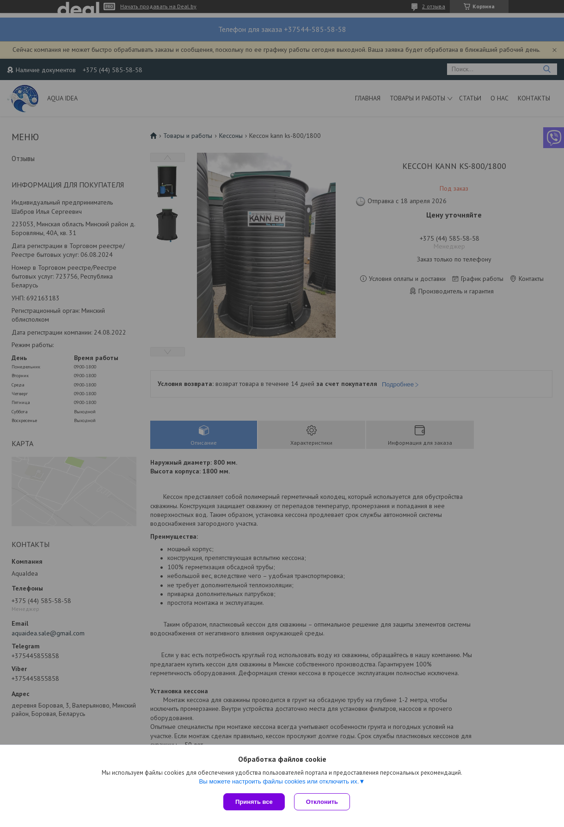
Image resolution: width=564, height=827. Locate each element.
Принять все (254, 801)
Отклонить (322, 801)
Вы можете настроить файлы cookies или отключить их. (279, 781)
